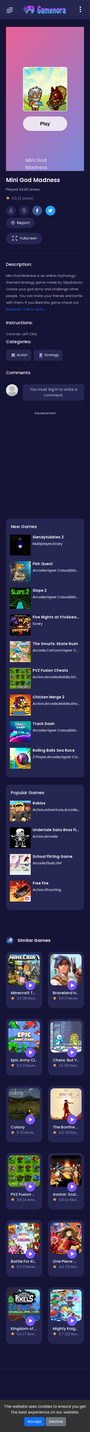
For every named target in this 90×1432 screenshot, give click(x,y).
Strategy (48, 354)
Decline (56, 1421)
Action (19, 354)
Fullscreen (24, 238)
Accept (34, 1421)
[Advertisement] (45, 461)
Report (20, 222)
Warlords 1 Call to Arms (25, 309)
